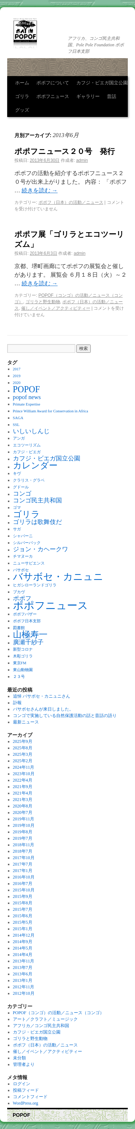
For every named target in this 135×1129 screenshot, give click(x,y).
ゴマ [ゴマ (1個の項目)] (17, 508)
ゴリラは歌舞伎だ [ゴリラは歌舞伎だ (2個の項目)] (37, 522)
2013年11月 (24, 961)
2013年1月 (22, 980)
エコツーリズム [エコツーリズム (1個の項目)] (27, 445)
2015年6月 (22, 915)
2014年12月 (24, 935)
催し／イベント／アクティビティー (55, 308)
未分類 (19, 1057)
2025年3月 (22, 754)
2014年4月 (22, 954)
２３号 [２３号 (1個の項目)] (19, 677)
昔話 (111, 96)
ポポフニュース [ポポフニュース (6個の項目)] (50, 605)
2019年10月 (24, 825)
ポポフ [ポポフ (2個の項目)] (22, 598)
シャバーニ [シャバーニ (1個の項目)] (23, 536)
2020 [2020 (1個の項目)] (17, 383)
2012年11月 (24, 986)
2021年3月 (22, 799)
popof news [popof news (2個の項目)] (27, 397)
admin (82, 160)
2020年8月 (22, 806)
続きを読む (40, 190)
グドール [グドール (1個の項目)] (21, 487)
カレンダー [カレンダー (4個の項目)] (35, 465)
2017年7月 (22, 864)
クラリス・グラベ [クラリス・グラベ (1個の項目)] (29, 480)
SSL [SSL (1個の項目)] (16, 425)
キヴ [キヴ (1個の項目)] (17, 474)
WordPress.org (25, 1103)
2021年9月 (22, 786)
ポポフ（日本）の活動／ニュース (71, 202)
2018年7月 (22, 851)
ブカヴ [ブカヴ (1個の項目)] (19, 592)
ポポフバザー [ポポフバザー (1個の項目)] (25, 614)
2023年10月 (24, 773)
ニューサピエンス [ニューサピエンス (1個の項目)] (29, 563)
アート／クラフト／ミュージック (45, 1019)
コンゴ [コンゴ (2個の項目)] (22, 493)
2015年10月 (24, 890)
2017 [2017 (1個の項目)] (17, 369)
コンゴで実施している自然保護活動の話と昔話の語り (65, 715)
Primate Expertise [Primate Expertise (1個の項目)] (26, 404)
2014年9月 (22, 941)
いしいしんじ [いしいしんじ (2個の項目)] (31, 431)
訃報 (17, 702)
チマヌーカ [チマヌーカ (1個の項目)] (23, 556)
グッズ (22, 110)
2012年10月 (24, 993)
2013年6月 (22, 973)
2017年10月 (24, 857)
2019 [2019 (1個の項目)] (17, 376)
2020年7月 (22, 812)
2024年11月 (24, 767)
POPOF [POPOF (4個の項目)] (26, 389)
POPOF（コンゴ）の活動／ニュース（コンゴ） (58, 1012)
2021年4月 (22, 793)
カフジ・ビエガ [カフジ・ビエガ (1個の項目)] (27, 452)
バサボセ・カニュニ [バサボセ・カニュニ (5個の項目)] (58, 576)
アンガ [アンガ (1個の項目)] (19, 438)
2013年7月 (22, 967)
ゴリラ (22, 96)
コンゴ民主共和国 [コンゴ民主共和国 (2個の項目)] (37, 500)
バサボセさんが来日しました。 (43, 709)
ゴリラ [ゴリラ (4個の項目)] (26, 514)
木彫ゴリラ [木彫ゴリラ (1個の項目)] (23, 656)
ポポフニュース (52, 96)
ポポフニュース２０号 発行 (64, 151)
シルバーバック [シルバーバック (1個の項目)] (27, 543)
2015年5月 (22, 922)
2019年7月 (22, 838)
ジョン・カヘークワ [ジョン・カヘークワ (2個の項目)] (40, 549)
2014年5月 (22, 948)
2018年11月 (24, 844)
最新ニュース (26, 722)
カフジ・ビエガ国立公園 (102, 82)
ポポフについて (52, 82)
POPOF (21, 1115)
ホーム (22, 82)
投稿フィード (26, 1090)
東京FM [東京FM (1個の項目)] (19, 663)
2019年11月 (24, 818)
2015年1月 (22, 928)
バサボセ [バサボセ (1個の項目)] (21, 570)
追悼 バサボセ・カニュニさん (41, 696)
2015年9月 (22, 896)
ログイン (21, 1083)
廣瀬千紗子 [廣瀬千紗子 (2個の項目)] (28, 642)
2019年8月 (22, 831)
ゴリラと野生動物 (43, 301)
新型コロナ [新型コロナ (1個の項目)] (23, 649)
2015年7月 (22, 909)
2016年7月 (22, 883)
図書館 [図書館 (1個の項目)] (19, 628)
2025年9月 (22, 741)
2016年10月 (24, 877)
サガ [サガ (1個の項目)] (17, 529)
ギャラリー (88, 96)
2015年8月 (22, 902)
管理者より (24, 1064)
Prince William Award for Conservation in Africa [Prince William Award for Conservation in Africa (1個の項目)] (50, 411)
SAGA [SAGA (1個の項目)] (18, 418)
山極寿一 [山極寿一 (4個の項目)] (30, 634)
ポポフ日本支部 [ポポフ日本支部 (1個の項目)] (27, 621)
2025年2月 (22, 760)
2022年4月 (22, 780)
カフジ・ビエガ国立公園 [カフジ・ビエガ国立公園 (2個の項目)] (46, 458)
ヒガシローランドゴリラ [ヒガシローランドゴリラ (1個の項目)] (35, 585)
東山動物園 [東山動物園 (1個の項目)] (23, 670)
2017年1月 (22, 870)
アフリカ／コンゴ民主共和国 (41, 1025)
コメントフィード (30, 1096)
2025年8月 (22, 747)
